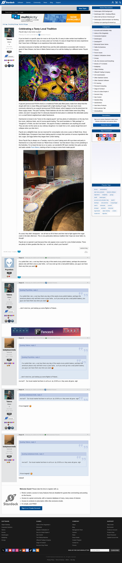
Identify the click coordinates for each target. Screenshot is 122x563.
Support (58, 2)
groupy (111, 194)
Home (4, 24)
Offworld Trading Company (43, 540)
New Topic (83, 8)
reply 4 (33, 442)
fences (96, 189)
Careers (74, 532)
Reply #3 (21, 338)
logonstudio (97, 211)
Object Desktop (6, 524)
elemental (110, 208)
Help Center (110, 524)
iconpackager (114, 202)
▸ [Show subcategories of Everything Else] (17, 24)
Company (75, 521)
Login (21, 12)
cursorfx (110, 205)
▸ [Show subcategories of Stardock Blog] (27, 24)
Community (37, 2)
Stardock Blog (22, 24)
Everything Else (12, 24)
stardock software (111, 192)
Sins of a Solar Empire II (42, 532)
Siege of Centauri (41, 542)
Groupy (4, 540)
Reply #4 (21, 389)
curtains (114, 211)
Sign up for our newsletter (78, 550)
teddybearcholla (9, 350)
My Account (110, 527)
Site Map (72, 560)
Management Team (77, 530)
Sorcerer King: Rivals (42, 545)
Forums (74, 545)
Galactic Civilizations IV (42, 530)
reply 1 (35, 290)
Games (28, 2)
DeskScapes (5, 535)
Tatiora (9, 39)
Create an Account (112, 530)
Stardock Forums (44, 35)
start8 (95, 197)
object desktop (106, 211)
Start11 (3, 530)
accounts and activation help (101, 200)
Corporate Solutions (7, 527)
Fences (4, 532)
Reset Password (111, 535)
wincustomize (104, 202)
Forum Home (8, 12)
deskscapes (103, 197)
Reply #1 (21, 257)
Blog (51, 2)
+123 (9, 51)
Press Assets (75, 537)
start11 (96, 205)
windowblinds (103, 189)
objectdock (97, 194)
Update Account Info (112, 537)
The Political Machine (42, 537)
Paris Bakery (35, 147)
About (73, 524)
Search (16, 12)
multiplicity (104, 194)
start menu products (99, 192)
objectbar (104, 213)
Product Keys (110, 532)
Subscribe (115, 550)
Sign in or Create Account (31, 508)
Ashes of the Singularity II (43, 524)
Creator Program (76, 540)
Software (20, 2)
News (45, 2)
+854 (9, 359)
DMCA (67, 560)
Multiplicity (4, 537)
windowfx (103, 208)
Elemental (39, 527)
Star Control (39, 535)
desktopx (96, 202)
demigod (96, 208)
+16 (9, 273)
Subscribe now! (106, 125)
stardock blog (83, 248)
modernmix (97, 213)
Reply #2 (21, 282)
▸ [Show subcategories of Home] (6, 24)
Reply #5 (21, 434)
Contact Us (75, 542)
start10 (113, 200)
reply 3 (39, 395)
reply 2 (33, 345)
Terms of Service (60, 560)
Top (87, 257)
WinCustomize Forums (52, 257)
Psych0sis (9, 270)
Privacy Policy (50, 560)
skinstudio (102, 205)
